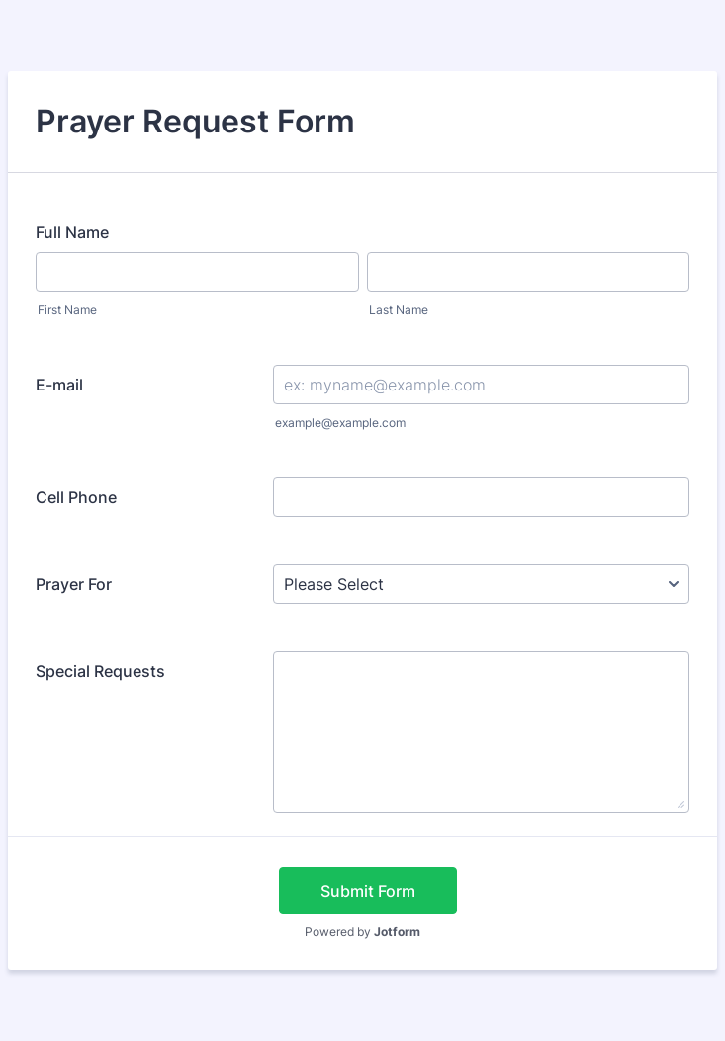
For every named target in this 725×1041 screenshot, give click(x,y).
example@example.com (340, 422)
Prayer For (74, 584)
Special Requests (100, 671)
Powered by (362, 931)
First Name (67, 310)
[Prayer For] (481, 584)
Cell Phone (76, 497)
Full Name (72, 232)
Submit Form (367, 891)
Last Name (398, 310)
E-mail (59, 384)
